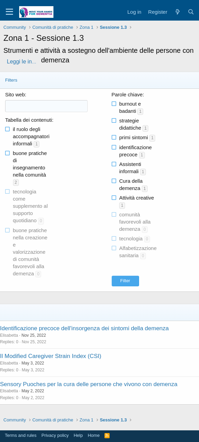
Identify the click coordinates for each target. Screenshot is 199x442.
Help (78, 435)
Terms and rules (20, 435)
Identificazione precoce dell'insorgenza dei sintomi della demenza (84, 328)
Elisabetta (9, 335)
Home (94, 435)
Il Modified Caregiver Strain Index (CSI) (50, 356)
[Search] (191, 11)
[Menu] (9, 12)
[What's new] (177, 11)
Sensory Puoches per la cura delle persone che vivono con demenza (88, 384)
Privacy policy (55, 435)
